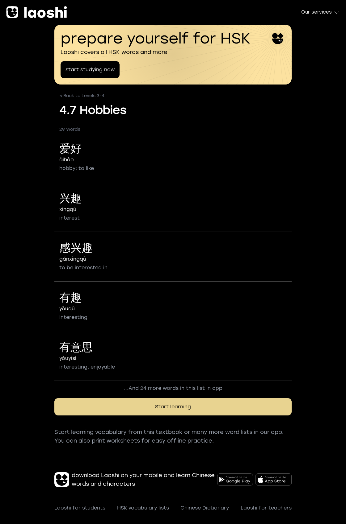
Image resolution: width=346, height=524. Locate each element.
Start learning (173, 407)
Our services (320, 12)
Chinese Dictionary (204, 508)
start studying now (90, 69)
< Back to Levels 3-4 (81, 95)
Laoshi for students (79, 508)
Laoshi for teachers (266, 508)
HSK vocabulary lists (143, 508)
